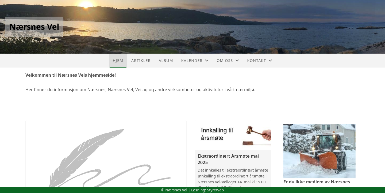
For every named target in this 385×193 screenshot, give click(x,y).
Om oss (228, 60)
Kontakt (259, 60)
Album (166, 60)
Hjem (118, 60)
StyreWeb (215, 189)
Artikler (141, 60)
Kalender (195, 60)
